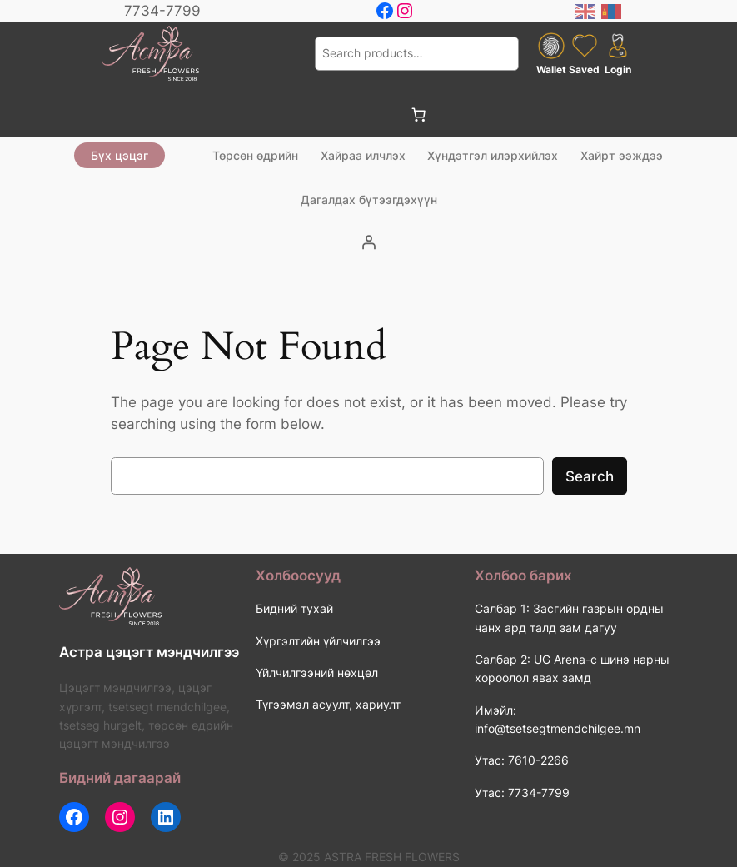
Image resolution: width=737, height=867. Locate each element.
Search (589, 476)
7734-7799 (162, 10)
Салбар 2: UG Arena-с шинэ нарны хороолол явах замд (572, 668)
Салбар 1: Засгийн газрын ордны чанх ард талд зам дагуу (569, 617)
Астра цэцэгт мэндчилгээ (149, 652)
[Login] (368, 242)
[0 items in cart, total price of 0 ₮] (418, 114)
